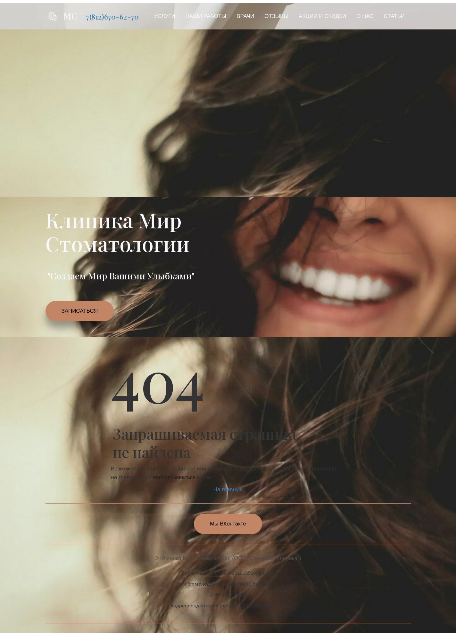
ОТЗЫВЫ (276, 16)
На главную (228, 489)
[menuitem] (164, 16)
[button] (164, 16)
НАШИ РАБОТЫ (206, 16)
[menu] (279, 16)
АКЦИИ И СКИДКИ (322, 16)
